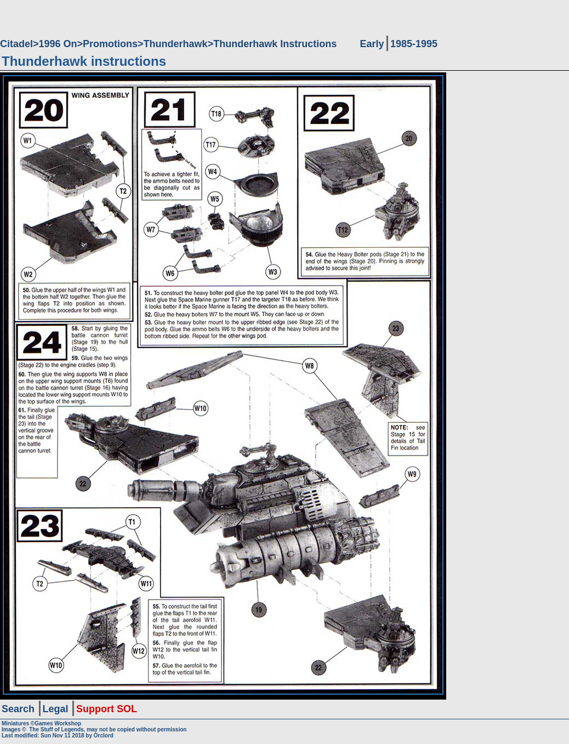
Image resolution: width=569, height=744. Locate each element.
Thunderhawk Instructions (275, 43)
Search (18, 708)
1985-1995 (413, 43)
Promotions (110, 43)
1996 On (58, 43)
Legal (56, 708)
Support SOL (106, 708)
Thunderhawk (176, 43)
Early (372, 43)
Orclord (103, 735)
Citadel (16, 43)
